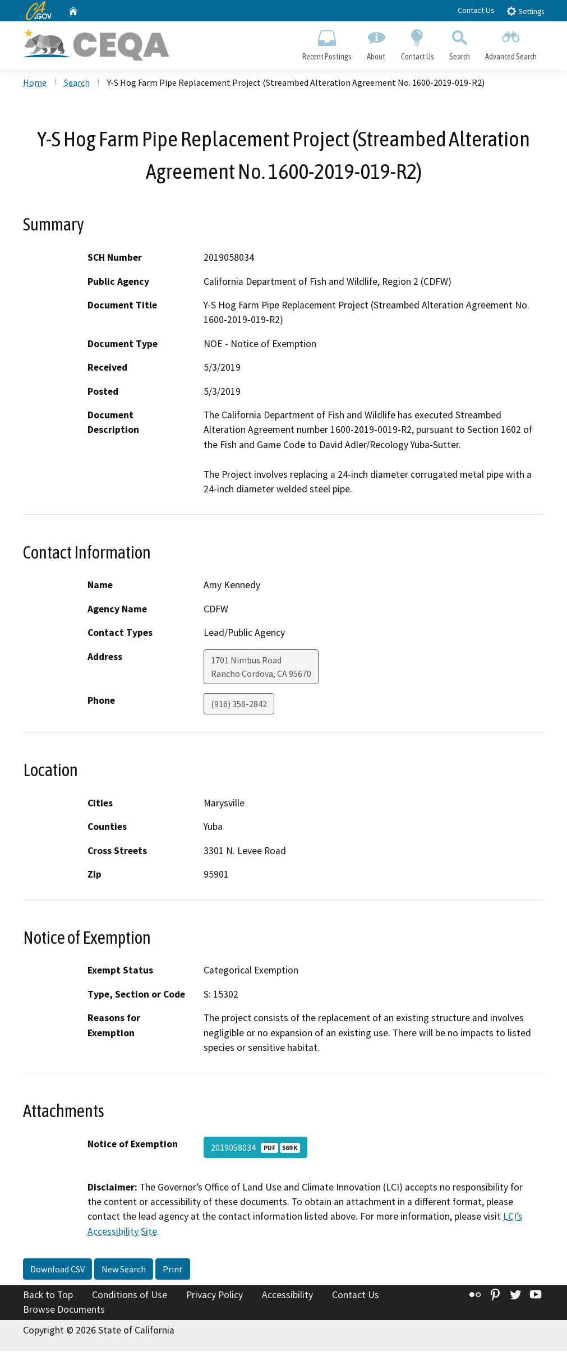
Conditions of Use (129, 1296)
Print (173, 1270)
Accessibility (287, 1296)
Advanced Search (510, 42)
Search (459, 42)
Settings (525, 11)
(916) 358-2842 (239, 704)
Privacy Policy (214, 1296)
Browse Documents (64, 1310)
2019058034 (255, 1147)
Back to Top (48, 1296)
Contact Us (476, 10)
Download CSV (57, 1270)
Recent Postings (327, 42)
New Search (124, 1270)
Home (35, 83)
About (376, 42)
